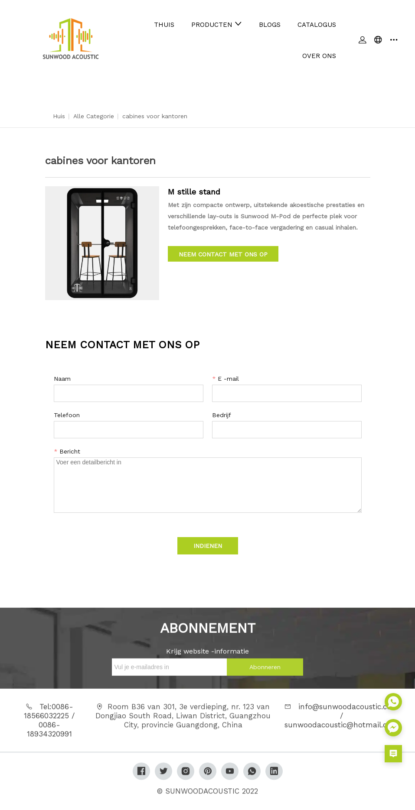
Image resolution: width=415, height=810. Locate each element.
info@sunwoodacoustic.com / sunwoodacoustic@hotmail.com (341, 719)
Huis (59, 116)
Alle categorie (93, 116)
